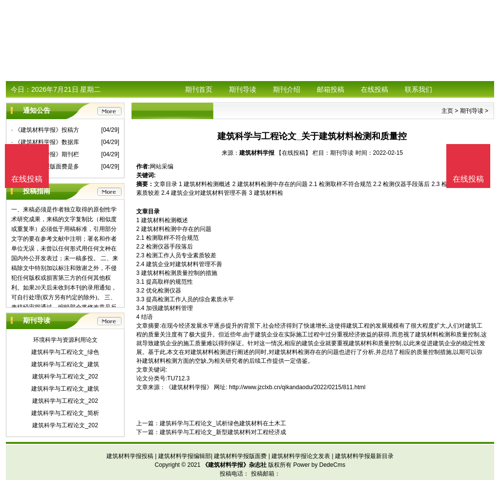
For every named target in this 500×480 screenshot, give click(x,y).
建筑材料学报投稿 (129, 456)
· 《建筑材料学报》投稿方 (45, 129)
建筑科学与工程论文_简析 (65, 413)
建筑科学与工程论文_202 (65, 376)
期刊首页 (198, 89)
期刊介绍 (286, 89)
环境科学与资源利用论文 (65, 339)
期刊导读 (242, 89)
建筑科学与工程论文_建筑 (65, 364)
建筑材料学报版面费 (240, 456)
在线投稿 (374, 89)
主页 (447, 110)
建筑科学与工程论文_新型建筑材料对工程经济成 (223, 432)
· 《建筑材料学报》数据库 (45, 142)
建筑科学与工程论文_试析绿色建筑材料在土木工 (223, 423)
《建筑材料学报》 (189, 387)
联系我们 (418, 89)
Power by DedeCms (319, 464)
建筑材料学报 (256, 152)
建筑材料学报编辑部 (184, 456)
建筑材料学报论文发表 (300, 456)
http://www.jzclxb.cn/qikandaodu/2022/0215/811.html (297, 387)
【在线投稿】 (293, 152)
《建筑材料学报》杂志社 (234, 464)
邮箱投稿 (330, 89)
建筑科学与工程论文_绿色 (65, 352)
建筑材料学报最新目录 (364, 456)
